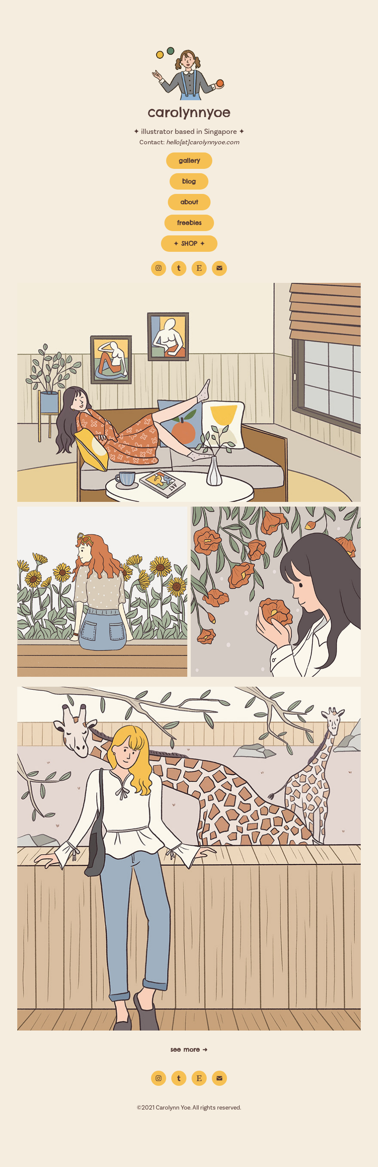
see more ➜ (189, 1049)
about (189, 202)
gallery (189, 161)
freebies (189, 223)
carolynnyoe (189, 112)
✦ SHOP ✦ (189, 243)
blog (189, 181)
